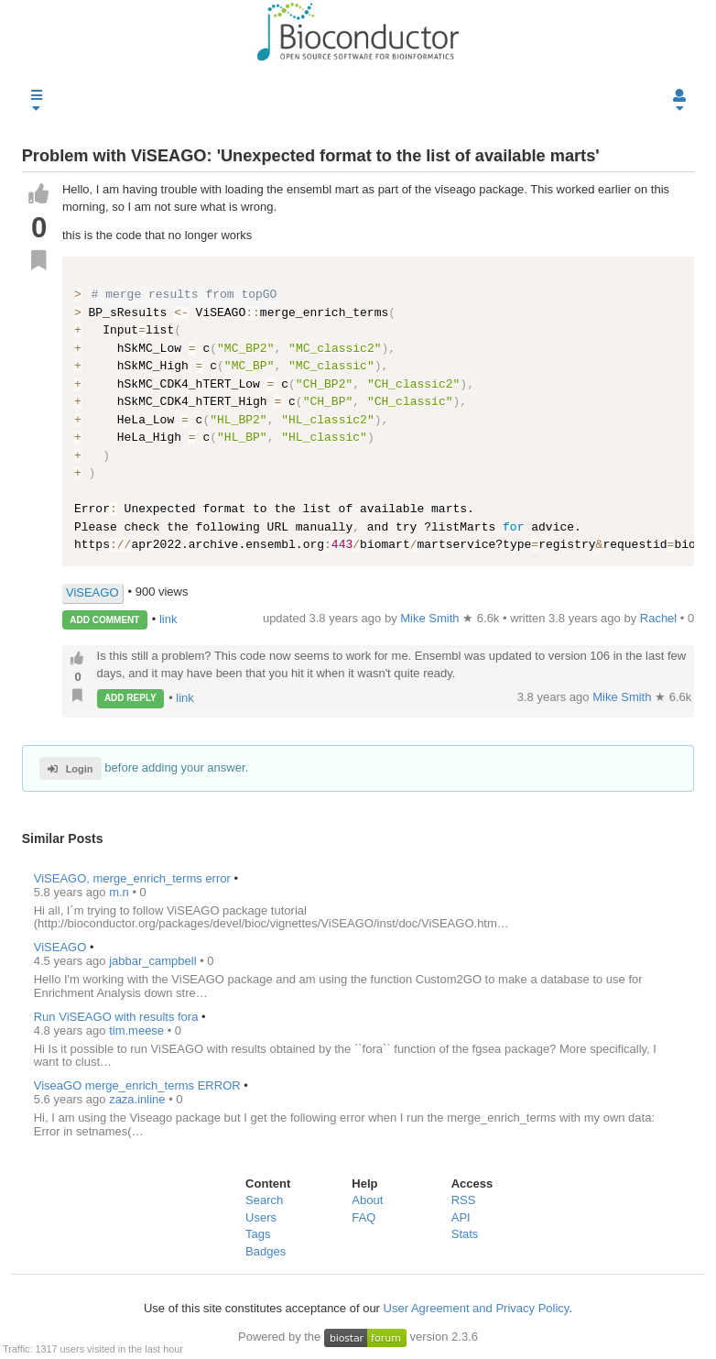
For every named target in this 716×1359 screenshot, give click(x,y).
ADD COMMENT (104, 620)
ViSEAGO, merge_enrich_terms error (132, 878)
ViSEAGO (92, 592)
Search (264, 1200)
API (461, 1217)
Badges (265, 1251)
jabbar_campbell (154, 961)
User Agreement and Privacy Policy (477, 1308)
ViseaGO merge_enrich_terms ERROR (137, 1085)
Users (261, 1217)
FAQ (363, 1217)
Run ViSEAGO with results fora (116, 1017)
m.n (120, 892)
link (168, 619)
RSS (463, 1200)
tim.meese (138, 1030)
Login (70, 768)
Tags (257, 1234)
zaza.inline (138, 1099)
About (367, 1200)
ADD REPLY (130, 698)
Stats (465, 1234)
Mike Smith (623, 697)
